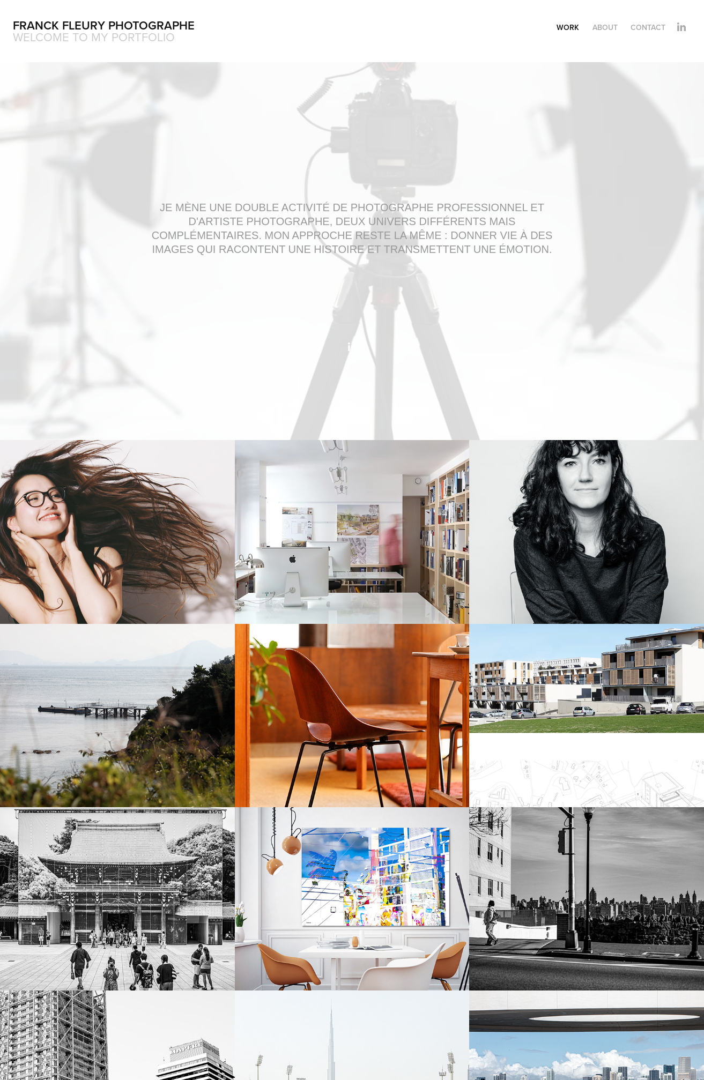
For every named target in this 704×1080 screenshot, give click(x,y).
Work (568, 27)
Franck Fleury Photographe (104, 25)
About (605, 27)
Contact (648, 27)
